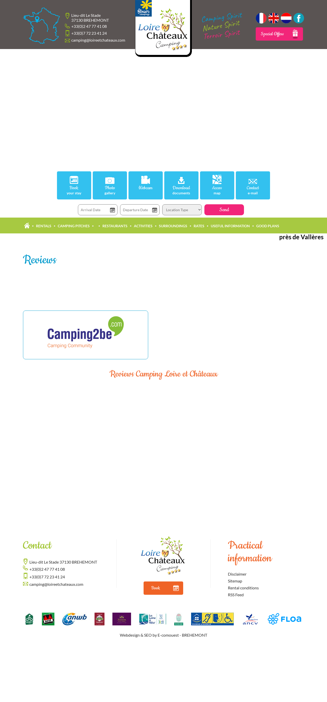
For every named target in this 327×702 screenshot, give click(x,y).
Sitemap (235, 580)
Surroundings (173, 226)
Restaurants (114, 226)
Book (74, 190)
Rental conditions (243, 587)
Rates (199, 226)
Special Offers (279, 34)
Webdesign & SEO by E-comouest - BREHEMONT (163, 635)
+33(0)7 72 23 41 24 (89, 33)
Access (217, 190)
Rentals (43, 226)
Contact (253, 190)
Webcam (145, 188)
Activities (143, 226)
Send (224, 209)
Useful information (230, 226)
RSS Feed (236, 594)
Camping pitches (74, 226)
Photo (110, 190)
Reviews (39, 260)
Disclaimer (237, 574)
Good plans (267, 226)
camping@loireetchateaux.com (98, 40)
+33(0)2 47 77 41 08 (89, 26)
